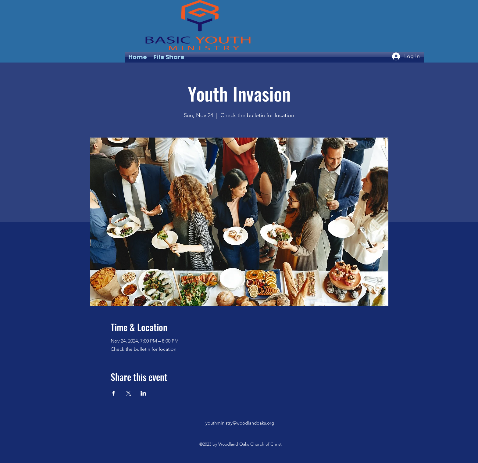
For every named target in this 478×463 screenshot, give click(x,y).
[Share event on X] (128, 393)
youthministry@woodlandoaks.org (239, 423)
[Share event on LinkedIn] (143, 393)
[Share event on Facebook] (113, 393)
